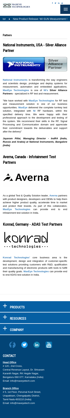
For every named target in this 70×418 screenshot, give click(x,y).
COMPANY (17, 330)
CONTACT (9, 356)
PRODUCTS (17, 307)
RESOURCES (18, 318)
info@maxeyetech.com (22, 380)
